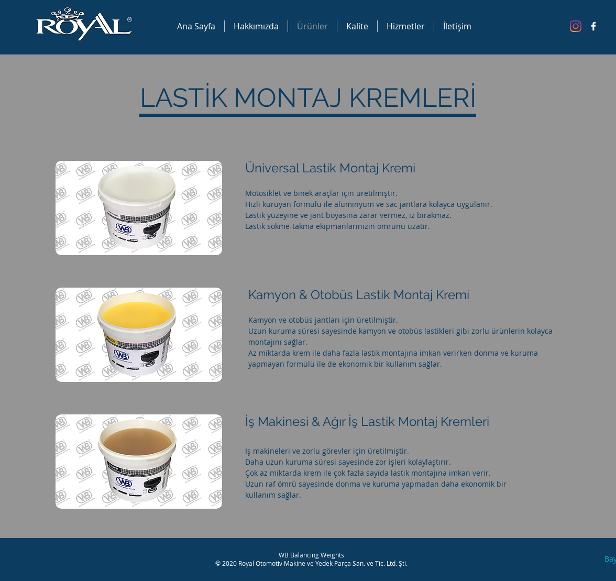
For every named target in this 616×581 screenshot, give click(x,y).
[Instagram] (575, 26)
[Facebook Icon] (593, 26)
